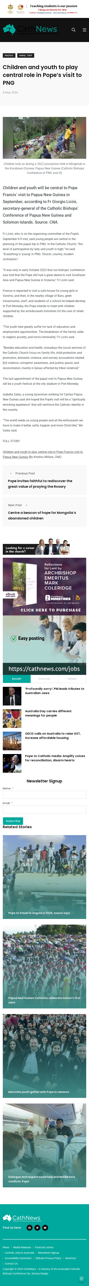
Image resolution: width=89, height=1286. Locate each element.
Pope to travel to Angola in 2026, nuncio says (39, 913)
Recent (17, 679)
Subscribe (13, 821)
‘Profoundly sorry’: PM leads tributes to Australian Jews (54, 691)
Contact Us (11, 1263)
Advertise (70, 1258)
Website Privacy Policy (48, 1258)
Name (8, 788)
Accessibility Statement (18, 1258)
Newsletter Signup (48, 1252)
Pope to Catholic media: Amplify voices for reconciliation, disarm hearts (55, 758)
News (6, 1247)
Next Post (18, 505)
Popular (44, 679)
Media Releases (22, 1247)
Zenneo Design (39, 1273)
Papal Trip (25, 55)
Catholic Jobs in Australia (19, 1252)
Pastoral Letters (44, 1247)
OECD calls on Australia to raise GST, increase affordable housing (53, 735)
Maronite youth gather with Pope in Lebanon (38, 1092)
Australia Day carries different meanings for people (48, 713)
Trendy (72, 679)
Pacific (9, 55)
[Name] (44, 795)
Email (8, 803)
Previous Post (21, 473)
